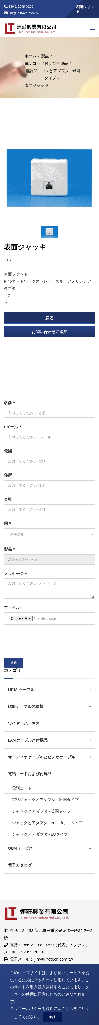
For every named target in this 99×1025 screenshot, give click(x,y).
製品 (45, 55)
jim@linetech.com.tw (54, 959)
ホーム (30, 55)
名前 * (9, 402)
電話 (8, 450)
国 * (7, 523)
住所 (8, 475)
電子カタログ (20, 865)
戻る (49, 317)
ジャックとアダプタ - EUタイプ (40, 834)
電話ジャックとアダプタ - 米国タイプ (45, 799)
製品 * (9, 549)
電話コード (22, 788)
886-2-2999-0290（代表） (46, 944)
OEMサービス (20, 848)
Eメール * (12, 426)
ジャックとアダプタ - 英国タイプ (41, 811)
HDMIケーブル (21, 689)
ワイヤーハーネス (24, 723)
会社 (8, 499)
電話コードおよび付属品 (46, 63)
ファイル (12, 607)
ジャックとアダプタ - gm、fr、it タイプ (47, 822)
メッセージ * (15, 573)
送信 (14, 663)
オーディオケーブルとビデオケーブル (41, 757)
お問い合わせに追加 (49, 331)
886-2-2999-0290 (20, 6)
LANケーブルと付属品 (28, 740)
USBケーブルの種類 (25, 706)
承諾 (52, 1017)
